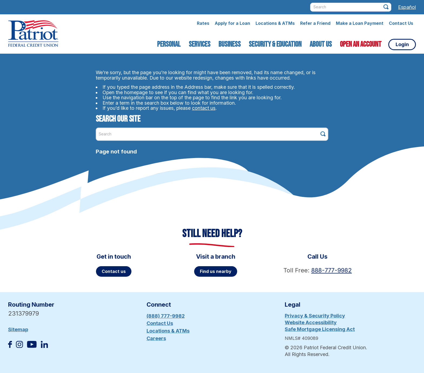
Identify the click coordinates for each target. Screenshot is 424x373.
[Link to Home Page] (33, 34)
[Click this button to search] (386, 6)
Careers (156, 338)
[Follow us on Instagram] (19, 346)
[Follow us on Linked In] (44, 346)
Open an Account (361, 44)
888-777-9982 (331, 270)
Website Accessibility (311, 322)
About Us (321, 44)
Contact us (114, 271)
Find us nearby (215, 271)
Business (229, 44)
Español (407, 7)
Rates (203, 23)
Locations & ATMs (275, 23)
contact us (204, 108)
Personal (169, 44)
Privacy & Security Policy (315, 316)
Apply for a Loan (232, 23)
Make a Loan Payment (359, 23)
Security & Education (275, 44)
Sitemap (18, 329)
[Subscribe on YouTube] (32, 346)
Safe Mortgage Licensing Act (320, 329)
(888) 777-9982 (166, 316)
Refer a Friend (315, 23)
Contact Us (401, 23)
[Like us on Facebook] (10, 346)
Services (199, 44)
